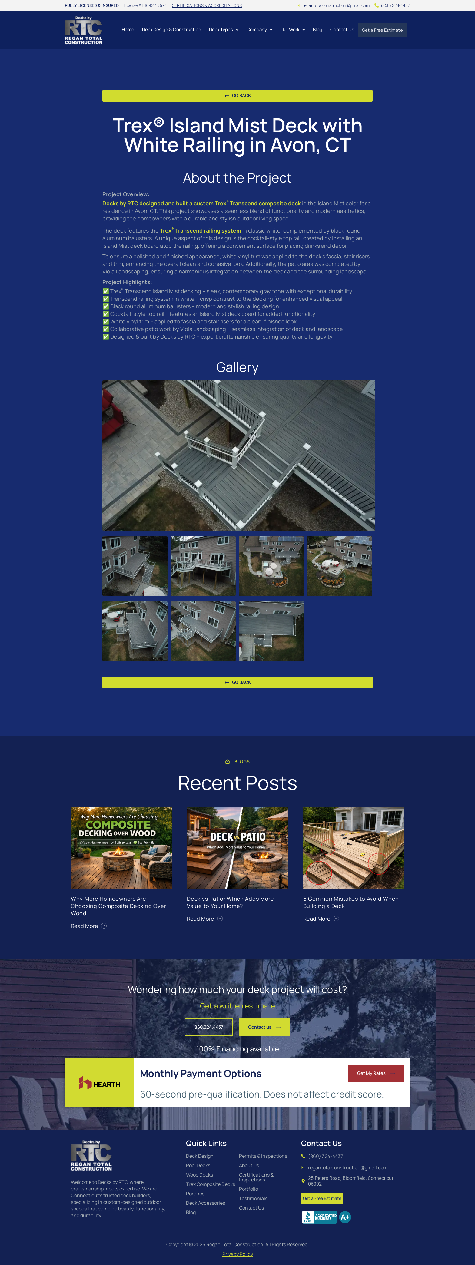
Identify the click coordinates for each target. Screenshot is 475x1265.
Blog (316, 29)
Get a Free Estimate (381, 30)
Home (126, 29)
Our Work (291, 29)
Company (258, 29)
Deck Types (222, 29)
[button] (222, 29)
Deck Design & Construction (169, 29)
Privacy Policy (237, 1254)
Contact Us (340, 29)
